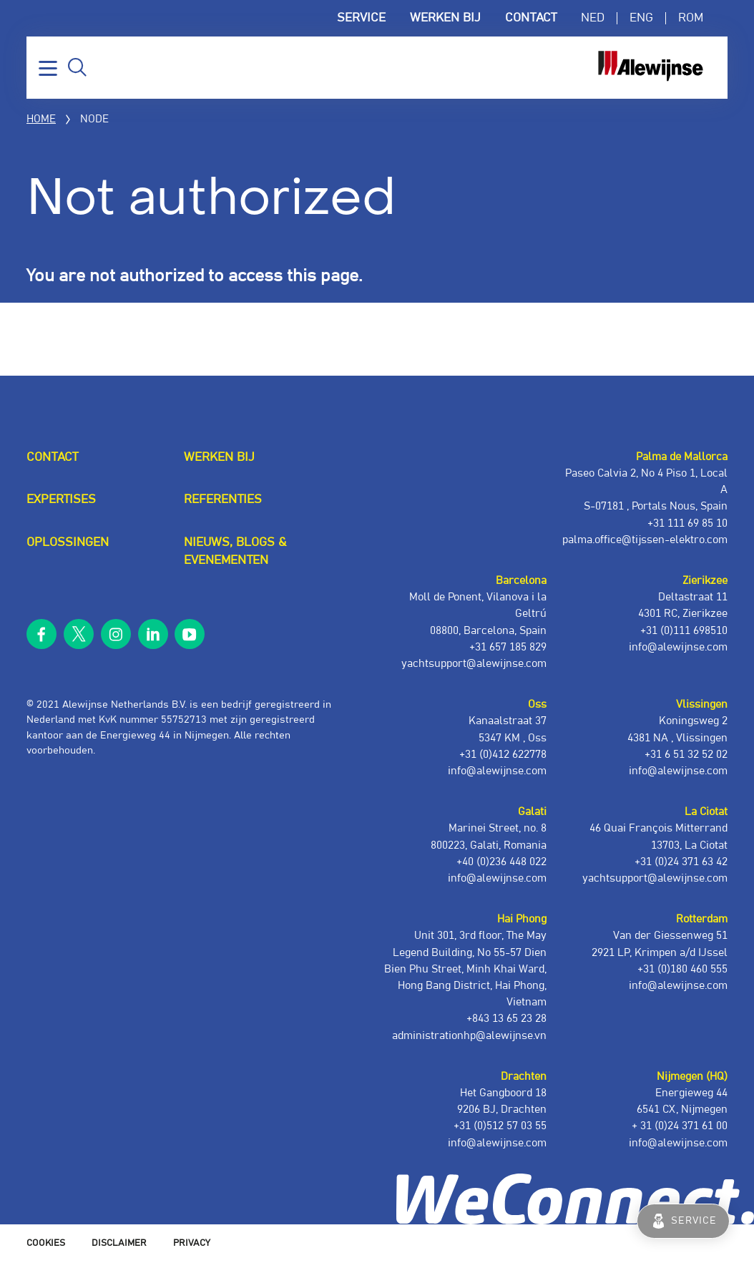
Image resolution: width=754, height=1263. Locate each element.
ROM (690, 18)
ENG (641, 18)
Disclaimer (119, 1243)
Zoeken (77, 67)
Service (361, 18)
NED (592, 18)
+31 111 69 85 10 (687, 523)
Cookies (45, 1243)
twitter (79, 634)
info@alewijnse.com (678, 1143)
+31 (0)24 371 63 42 (681, 862)
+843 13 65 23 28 (506, 1018)
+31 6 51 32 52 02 (686, 754)
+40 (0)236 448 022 (501, 862)
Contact (531, 18)
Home (41, 119)
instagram (116, 634)
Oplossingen (67, 543)
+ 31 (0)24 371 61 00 (680, 1126)
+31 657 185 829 (508, 647)
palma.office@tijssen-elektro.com (645, 540)
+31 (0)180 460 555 (682, 969)
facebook (41, 634)
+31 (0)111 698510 (684, 630)
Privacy (191, 1243)
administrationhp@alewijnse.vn (469, 1035)
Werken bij (445, 18)
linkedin (152, 634)
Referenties (223, 500)
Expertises (61, 500)
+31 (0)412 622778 (503, 754)
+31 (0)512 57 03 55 (500, 1126)
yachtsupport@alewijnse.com (655, 878)
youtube (190, 634)
